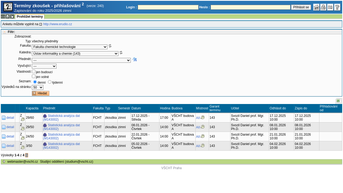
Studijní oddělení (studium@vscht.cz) (66, 162)
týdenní (57, 82)
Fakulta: (26, 45)
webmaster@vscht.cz (22, 162)
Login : (131, 7)
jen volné (42, 77)
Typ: (28, 41)
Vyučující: (25, 66)
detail (10, 118)
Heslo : (204, 7)
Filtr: (11, 32)
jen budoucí (44, 72)
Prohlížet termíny (30, 16)
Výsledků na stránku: (16, 87)
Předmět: (25, 59)
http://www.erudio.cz (57, 24)
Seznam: (25, 81)
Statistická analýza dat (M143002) (61, 117)
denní (42, 82)
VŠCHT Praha (171, 168)
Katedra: (25, 52)
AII (198, 118)
